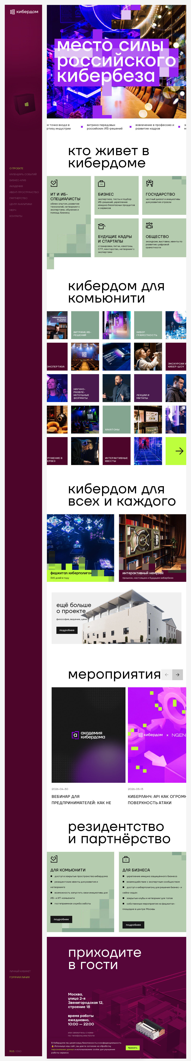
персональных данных (62, 1049)
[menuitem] (23, 168)
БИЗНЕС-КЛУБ (18, 180)
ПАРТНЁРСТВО (18, 198)
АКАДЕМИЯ (16, 186)
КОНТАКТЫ (16, 216)
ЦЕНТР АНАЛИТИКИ (21, 204)
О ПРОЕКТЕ (16, 168)
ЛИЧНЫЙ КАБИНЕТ (20, 971)
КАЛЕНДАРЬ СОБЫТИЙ (23, 174)
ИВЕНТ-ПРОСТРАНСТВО (24, 192)
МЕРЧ (13, 210)
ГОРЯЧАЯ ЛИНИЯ (20, 977)
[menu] (24, 192)
